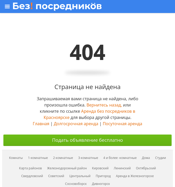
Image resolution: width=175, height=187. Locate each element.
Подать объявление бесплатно (87, 140)
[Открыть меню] (87, 6)
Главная (41, 123)
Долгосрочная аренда (76, 123)
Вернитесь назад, (104, 105)
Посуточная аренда (122, 123)
